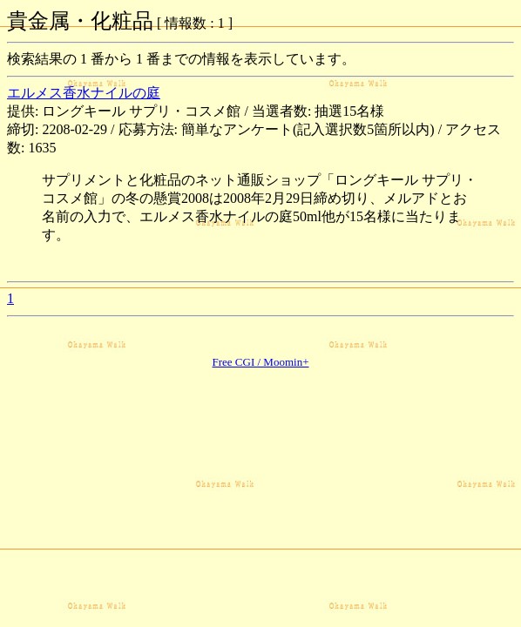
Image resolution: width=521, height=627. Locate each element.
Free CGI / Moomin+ (261, 361)
